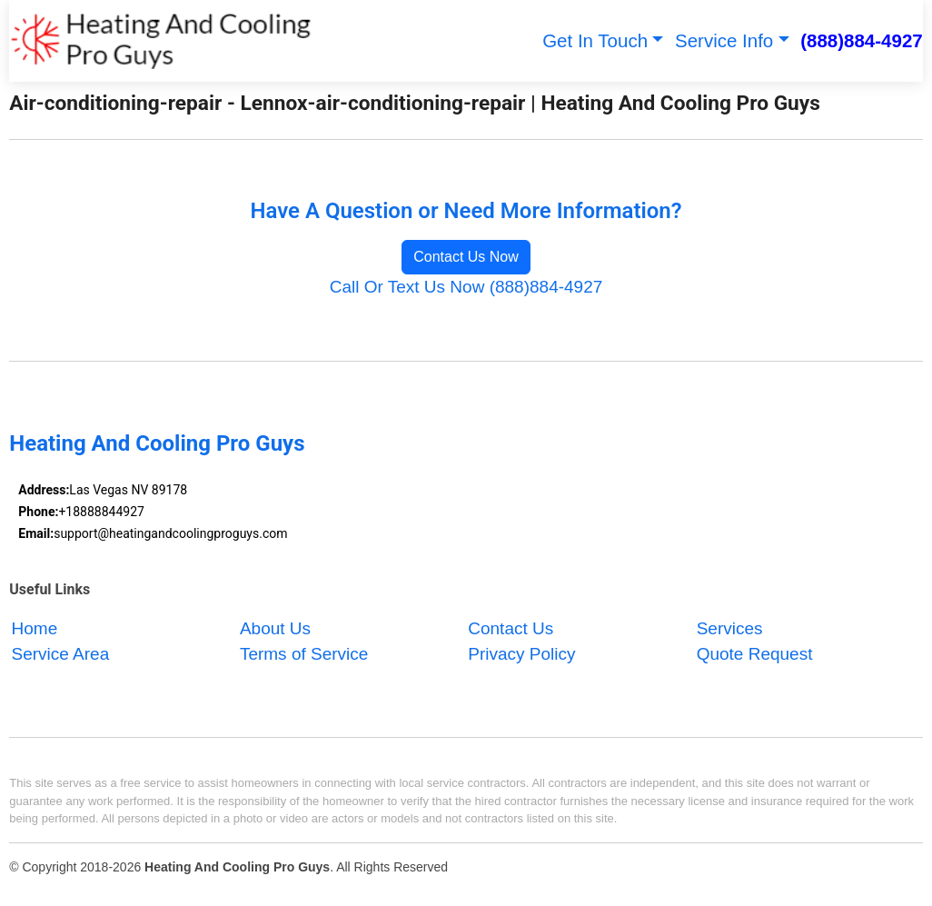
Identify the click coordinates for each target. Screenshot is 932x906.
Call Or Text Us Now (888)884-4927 (466, 286)
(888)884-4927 (861, 40)
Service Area (61, 654)
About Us (275, 628)
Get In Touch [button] (595, 40)
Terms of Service (304, 654)
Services (730, 628)
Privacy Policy (521, 654)
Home (35, 628)
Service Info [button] (724, 40)
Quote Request (755, 654)
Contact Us (510, 628)
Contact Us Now (466, 256)
